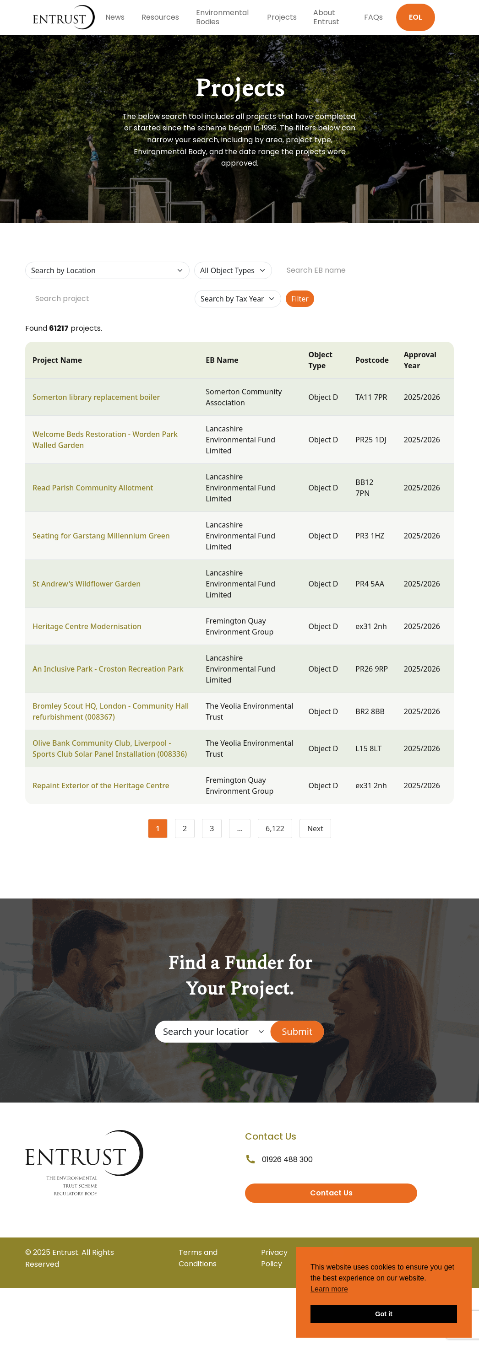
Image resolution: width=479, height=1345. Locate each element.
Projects (282, 17)
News (115, 17)
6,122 (279, 830)
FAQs (373, 17)
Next (315, 828)
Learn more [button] (329, 1289)
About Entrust (326, 17)
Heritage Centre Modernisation (87, 626)
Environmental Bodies (222, 17)
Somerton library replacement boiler (96, 397)
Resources (160, 17)
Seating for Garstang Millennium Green (101, 536)
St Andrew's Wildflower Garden (87, 584)
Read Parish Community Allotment (93, 488)
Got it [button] (383, 1314)
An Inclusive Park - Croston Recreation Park (108, 669)
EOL (415, 17)
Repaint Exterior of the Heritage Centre (101, 785)
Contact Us (331, 1193)
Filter (300, 299)
